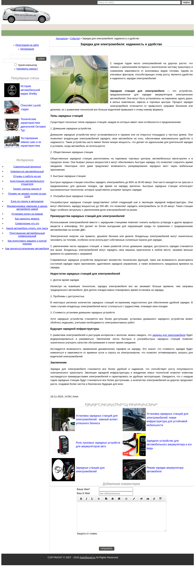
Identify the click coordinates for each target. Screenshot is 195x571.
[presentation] (128, 544)
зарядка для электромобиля (169, 335)
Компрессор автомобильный (27, 171)
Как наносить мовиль (27, 218)
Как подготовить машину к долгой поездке (27, 242)
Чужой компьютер (27, 65)
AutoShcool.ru (87, 563)
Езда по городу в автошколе (27, 201)
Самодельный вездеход (27, 166)
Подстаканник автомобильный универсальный (27, 234)
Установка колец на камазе (27, 213)
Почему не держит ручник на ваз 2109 (27, 195)
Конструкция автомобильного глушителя (27, 182)
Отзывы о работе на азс (27, 176)
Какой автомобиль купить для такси (27, 228)
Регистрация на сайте (27, 45)
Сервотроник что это (27, 223)
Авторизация (27, 49)
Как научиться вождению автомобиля (27, 248)
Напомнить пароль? (27, 68)
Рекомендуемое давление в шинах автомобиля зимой (27, 207)
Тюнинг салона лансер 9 (27, 188)
